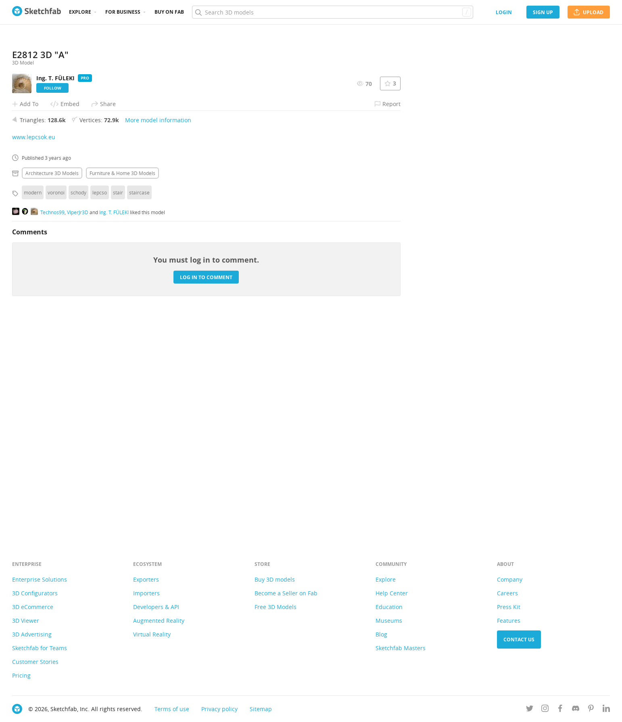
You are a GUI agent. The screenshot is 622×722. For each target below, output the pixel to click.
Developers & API (156, 607)
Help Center (392, 593)
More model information (158, 337)
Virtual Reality (152, 634)
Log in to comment (206, 494)
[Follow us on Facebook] (560, 710)
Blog (381, 634)
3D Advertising (32, 634)
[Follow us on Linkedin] (606, 710)
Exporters (146, 579)
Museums (389, 620)
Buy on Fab (169, 11)
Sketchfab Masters (401, 648)
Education (389, 607)
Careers (507, 593)
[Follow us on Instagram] (545, 710)
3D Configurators (35, 593)
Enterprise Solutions (39, 579)
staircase (139, 410)
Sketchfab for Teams (39, 648)
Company (509, 579)
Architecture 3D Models (52, 390)
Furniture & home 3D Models (122, 390)
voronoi (56, 410)
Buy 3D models (275, 579)
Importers (146, 593)
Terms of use (171, 709)
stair (118, 410)
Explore (80, 11)
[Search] (332, 12)
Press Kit (508, 607)
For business (122, 11)
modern (33, 410)
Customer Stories (35, 662)
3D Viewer (25, 620)
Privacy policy (219, 709)
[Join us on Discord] (575, 710)
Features (508, 620)
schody (78, 410)
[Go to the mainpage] (36, 12)
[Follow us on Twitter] (529, 710)
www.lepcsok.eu (33, 354)
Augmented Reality (158, 620)
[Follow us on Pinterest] (591, 710)
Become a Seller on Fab (286, 593)
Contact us (518, 639)
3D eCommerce (32, 607)
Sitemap (261, 709)
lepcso (99, 410)
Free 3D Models (275, 607)
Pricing (21, 675)
